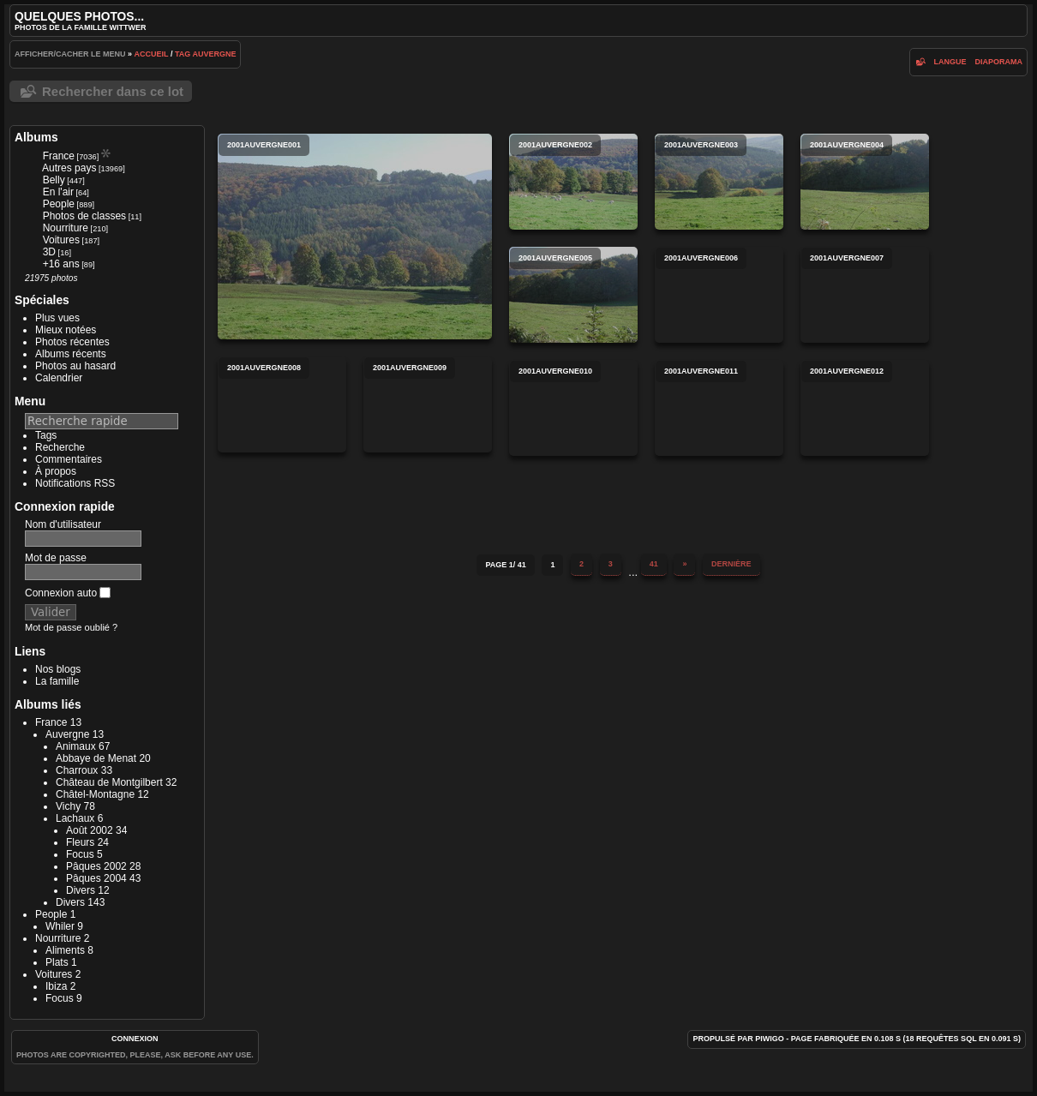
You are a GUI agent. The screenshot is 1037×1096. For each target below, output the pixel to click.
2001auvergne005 (573, 295)
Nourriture (65, 228)
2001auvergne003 (719, 182)
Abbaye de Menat (96, 758)
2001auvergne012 (864, 408)
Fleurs (80, 842)
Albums (36, 137)
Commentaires (68, 459)
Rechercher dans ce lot (112, 91)
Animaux (76, 746)
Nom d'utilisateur (63, 524)
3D (49, 252)
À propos (55, 471)
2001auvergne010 (573, 408)
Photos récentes (72, 342)
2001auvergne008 (282, 404)
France (59, 156)
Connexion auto (68, 593)
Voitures (61, 240)
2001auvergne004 (864, 182)
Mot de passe (56, 558)
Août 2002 (89, 830)
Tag (182, 54)
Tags (46, 435)
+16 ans (61, 264)
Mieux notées (65, 330)
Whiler (60, 926)
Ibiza (56, 986)
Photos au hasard (75, 366)
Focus (80, 854)
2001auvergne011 (719, 408)
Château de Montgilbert (109, 782)
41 (654, 564)
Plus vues (57, 318)
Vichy (68, 806)
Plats (57, 962)
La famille (57, 681)
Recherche (60, 447)
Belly (54, 180)
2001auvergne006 (719, 295)
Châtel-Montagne (95, 794)
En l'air (58, 192)
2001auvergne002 (573, 182)
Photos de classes (84, 216)
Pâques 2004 (96, 878)
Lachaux (75, 818)
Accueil (152, 54)
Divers (80, 890)
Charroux (77, 770)
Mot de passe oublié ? (71, 627)
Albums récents (70, 354)
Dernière (731, 564)
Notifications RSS (75, 483)
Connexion (135, 1038)
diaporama (999, 61)
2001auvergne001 (355, 236)
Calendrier (58, 378)
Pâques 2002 (96, 866)
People (59, 204)
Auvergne (214, 54)
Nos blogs (58, 669)
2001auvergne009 (427, 404)
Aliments (65, 950)
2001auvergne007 (864, 295)
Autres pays (69, 168)
